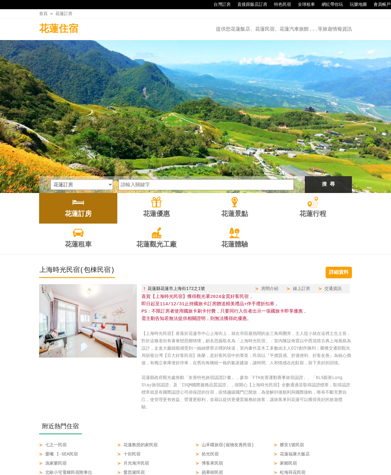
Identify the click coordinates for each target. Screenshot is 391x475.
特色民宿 (279, 4)
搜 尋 (328, 113)
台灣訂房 (219, 4)
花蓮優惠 (137, 457)
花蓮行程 (189, 457)
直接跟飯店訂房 (249, 4)
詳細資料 (339, 201)
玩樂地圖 (355, 4)
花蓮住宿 (58, 29)
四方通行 (198, 470)
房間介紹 (269, 217)
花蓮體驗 (276, 457)
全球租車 (303, 4)
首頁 (43, 14)
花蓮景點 (163, 457)
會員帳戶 (379, 4)
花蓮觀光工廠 (245, 457)
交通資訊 (333, 217)
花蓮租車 (215, 457)
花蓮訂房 (63, 14)
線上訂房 (301, 217)
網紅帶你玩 (329, 4)
